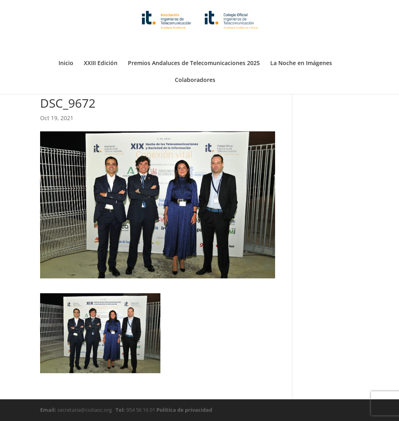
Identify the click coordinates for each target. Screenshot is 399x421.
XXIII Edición (100, 43)
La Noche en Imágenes (301, 43)
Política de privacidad (183, 409)
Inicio (66, 43)
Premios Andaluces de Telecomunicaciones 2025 (194, 43)
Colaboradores (195, 60)
